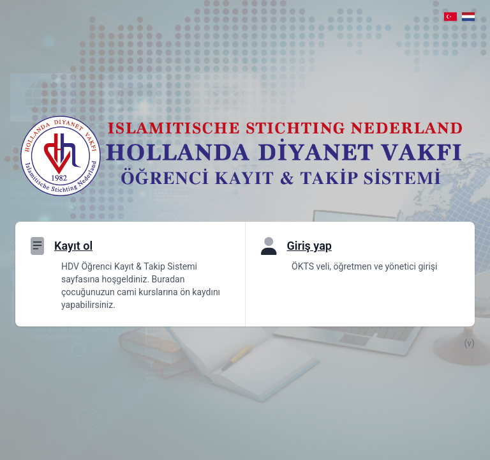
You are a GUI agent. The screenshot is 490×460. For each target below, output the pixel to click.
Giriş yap (309, 245)
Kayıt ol (73, 245)
